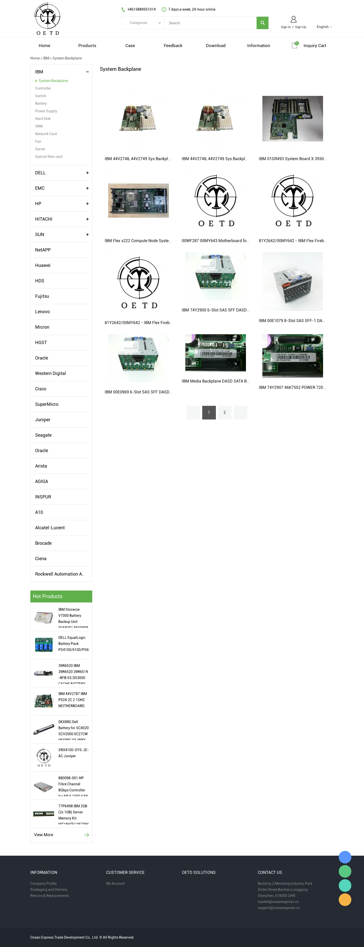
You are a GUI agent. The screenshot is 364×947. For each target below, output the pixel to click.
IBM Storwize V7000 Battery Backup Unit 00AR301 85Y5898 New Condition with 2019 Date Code (73, 617)
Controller (43, 88)
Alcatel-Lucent (50, 527)
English (323, 27)
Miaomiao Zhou (345, 885)
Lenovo (42, 311)
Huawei (43, 265)
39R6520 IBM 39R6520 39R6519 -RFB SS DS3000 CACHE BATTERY (73, 674)
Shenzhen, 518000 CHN (276, 896)
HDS (39, 280)
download (216, 45)
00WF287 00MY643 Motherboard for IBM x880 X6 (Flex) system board (245, 240)
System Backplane (67, 58)
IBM (46, 58)
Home (35, 58)
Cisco (40, 388)
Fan (38, 141)
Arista (41, 466)
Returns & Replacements (49, 896)
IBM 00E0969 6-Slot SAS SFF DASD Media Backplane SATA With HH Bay (170, 392)
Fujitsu (42, 296)
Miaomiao (345, 857)
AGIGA (41, 481)
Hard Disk (43, 119)
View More (43, 834)
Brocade (43, 543)
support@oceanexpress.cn (279, 908)
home (44, 45)
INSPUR (43, 496)
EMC (39, 188)
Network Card (46, 134)
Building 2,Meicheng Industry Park (285, 883)
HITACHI (43, 219)
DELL (40, 172)
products (87, 45)
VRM (39, 126)
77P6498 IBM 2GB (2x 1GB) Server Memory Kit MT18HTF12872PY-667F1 (73, 814)
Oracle (41, 358)
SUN (39, 234)
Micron (42, 327)
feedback (173, 45)
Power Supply (46, 111)
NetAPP (43, 249)
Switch (40, 96)
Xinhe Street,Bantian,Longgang (283, 890)
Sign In (286, 27)
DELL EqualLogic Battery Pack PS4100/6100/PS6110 (73, 644)
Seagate (43, 435)
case (130, 45)
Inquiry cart (315, 45)
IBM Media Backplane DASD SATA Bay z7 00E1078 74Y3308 (236, 381)
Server (40, 149)
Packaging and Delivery (48, 890)
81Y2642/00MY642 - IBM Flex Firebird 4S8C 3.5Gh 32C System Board (168, 322)
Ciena (41, 558)
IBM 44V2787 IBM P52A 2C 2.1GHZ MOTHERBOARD (72, 700)
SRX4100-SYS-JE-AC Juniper (73, 753)
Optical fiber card (48, 157)
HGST (41, 342)
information (258, 45)
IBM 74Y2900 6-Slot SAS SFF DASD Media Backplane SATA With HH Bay (247, 310)
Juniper (42, 419)
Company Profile (43, 883)
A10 (39, 512)
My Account (115, 883)
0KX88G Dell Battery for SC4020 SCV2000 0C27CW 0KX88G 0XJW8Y (73, 730)
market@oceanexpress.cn (278, 902)
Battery (41, 103)
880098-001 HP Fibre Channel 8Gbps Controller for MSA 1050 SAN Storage (73, 786)
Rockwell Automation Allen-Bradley (70, 574)
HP (38, 203)
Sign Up (300, 27)
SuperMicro (46, 404)
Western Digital (50, 373)
